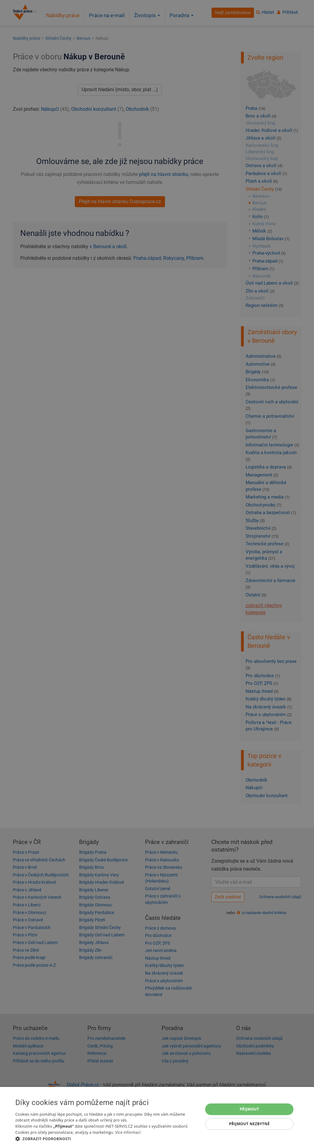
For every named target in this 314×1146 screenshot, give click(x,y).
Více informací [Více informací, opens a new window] (128, 1132)
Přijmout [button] (249, 1109)
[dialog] (157, 1116)
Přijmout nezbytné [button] (249, 1123)
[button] (106, 1138)
